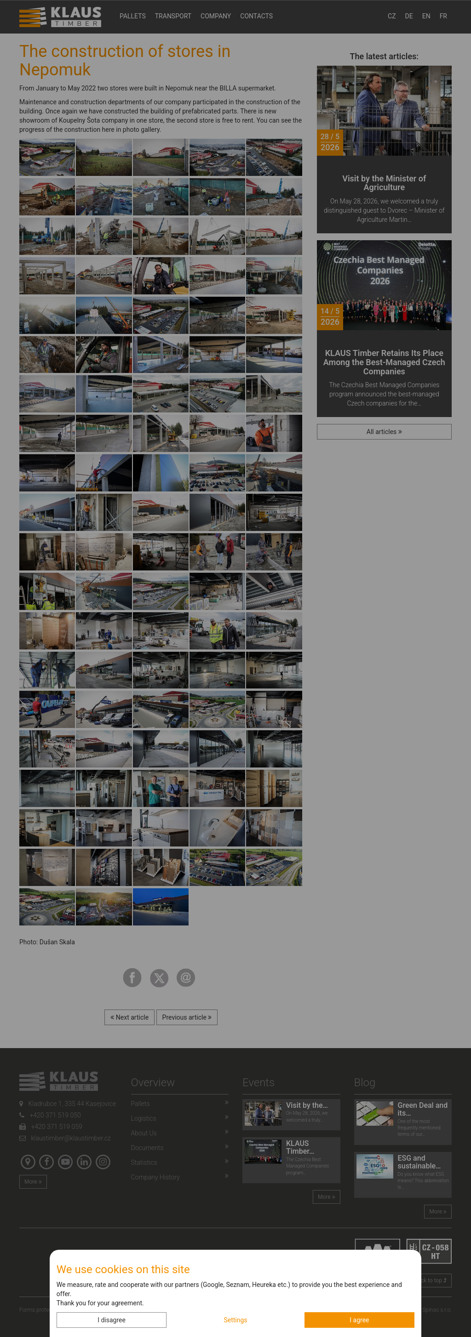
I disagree (112, 1320)
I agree (359, 1320)
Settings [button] (235, 1320)
